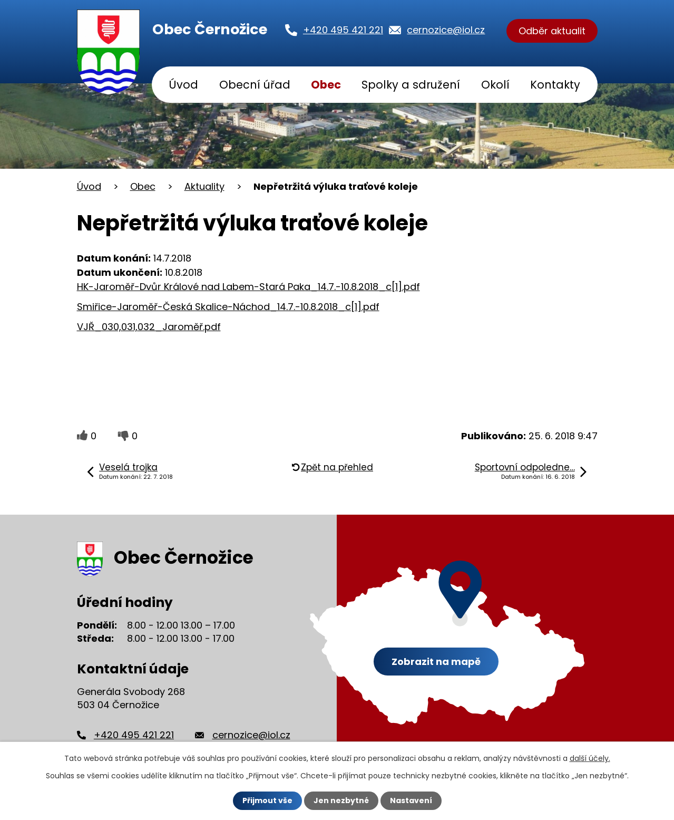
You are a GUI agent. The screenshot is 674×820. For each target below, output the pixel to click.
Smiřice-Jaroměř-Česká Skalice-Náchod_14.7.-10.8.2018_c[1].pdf (228, 306)
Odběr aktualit (552, 30)
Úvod (183, 84)
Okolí (495, 84)
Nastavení (411, 800)
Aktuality (204, 186)
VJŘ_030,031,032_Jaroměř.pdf (149, 326)
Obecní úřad (254, 84)
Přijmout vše (267, 800)
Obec (326, 84)
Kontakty (555, 84)
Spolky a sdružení (411, 84)
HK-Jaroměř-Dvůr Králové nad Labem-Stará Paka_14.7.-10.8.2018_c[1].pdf (248, 286)
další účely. (590, 758)
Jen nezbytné (341, 800)
